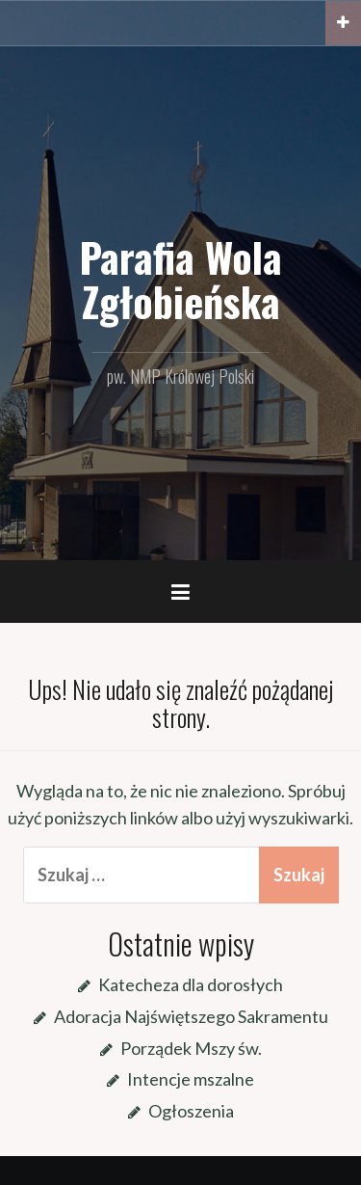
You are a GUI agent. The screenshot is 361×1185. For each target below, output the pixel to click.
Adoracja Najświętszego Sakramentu (191, 1016)
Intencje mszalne (190, 1079)
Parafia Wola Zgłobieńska (180, 279)
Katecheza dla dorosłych (190, 984)
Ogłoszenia (191, 1110)
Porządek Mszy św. (191, 1048)
